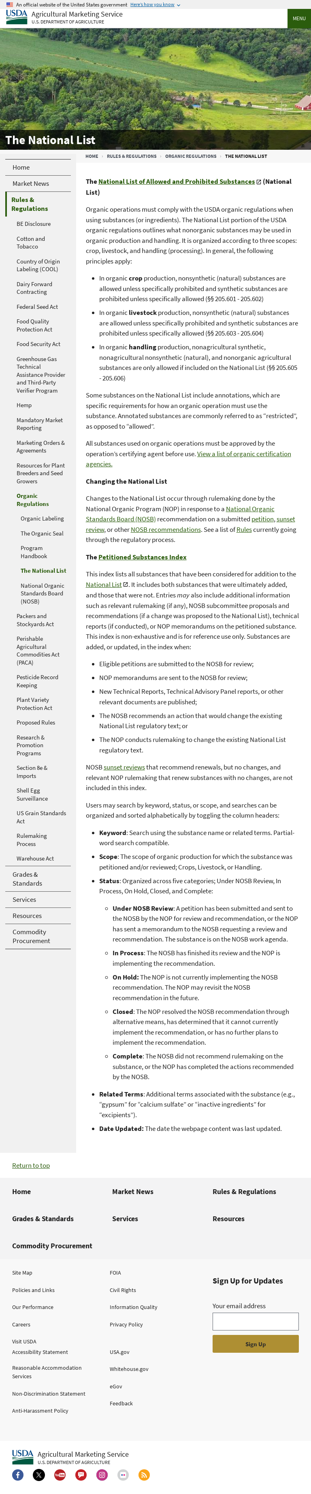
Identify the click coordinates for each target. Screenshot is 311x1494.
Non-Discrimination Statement (48, 1393)
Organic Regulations (191, 156)
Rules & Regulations (132, 156)
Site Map (22, 1272)
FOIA (115, 1272)
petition (262, 518)
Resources (229, 1218)
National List (104, 584)
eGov (116, 1386)
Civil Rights (123, 1290)
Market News (132, 1191)
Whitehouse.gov (129, 1369)
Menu (299, 18)
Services (125, 1218)
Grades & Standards (43, 1218)
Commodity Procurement (52, 1245)
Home (91, 156)
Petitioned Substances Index (142, 557)
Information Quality (134, 1307)
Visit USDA (24, 1341)
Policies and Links (33, 1290)
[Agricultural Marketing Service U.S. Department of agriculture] (64, 18)
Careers (21, 1324)
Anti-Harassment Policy (40, 1410)
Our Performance (32, 1307)
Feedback (121, 1403)
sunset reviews (124, 767)
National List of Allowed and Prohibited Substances (176, 181)
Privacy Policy (126, 1324)
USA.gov (120, 1352)
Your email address (239, 1305)
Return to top (31, 1165)
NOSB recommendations (166, 529)
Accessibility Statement (40, 1352)
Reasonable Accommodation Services (47, 1372)
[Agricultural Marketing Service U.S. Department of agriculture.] (70, 1457)
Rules (244, 529)
